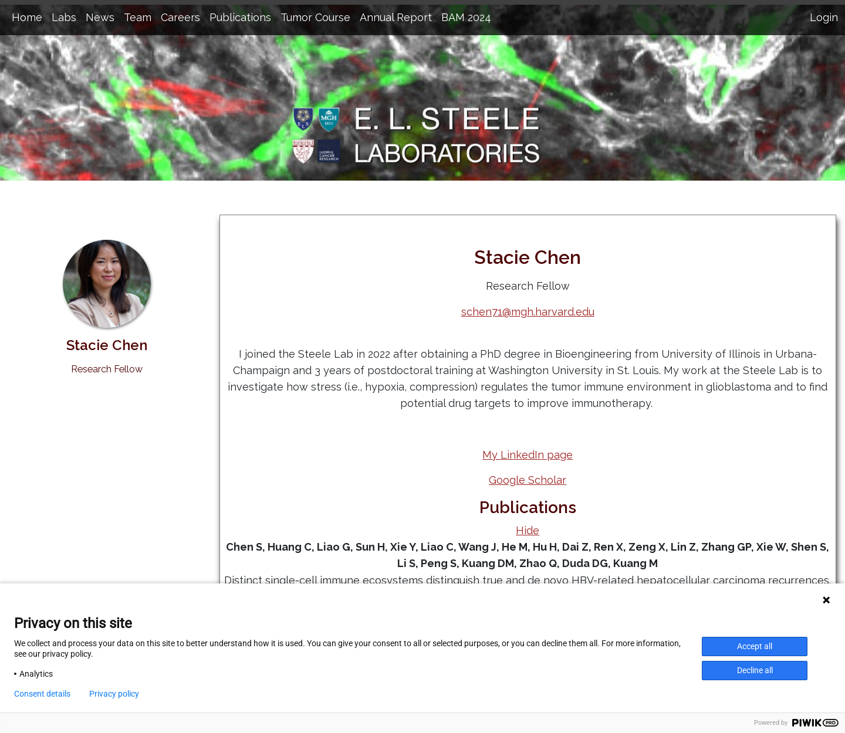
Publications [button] (240, 17)
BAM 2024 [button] (466, 17)
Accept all (754, 646)
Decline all (755, 670)
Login (824, 17)
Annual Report (396, 17)
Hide (527, 530)
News (100, 17)
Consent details (42, 693)
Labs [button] (64, 17)
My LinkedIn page (527, 455)
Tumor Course (315, 17)
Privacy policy (114, 693)
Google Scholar (527, 480)
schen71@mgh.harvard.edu (527, 312)
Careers (180, 17)
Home (27, 17)
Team (137, 17)
